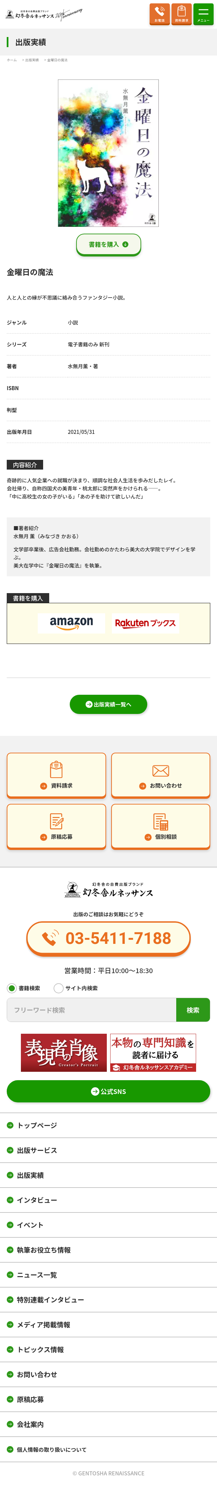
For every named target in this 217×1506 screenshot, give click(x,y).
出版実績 (30, 1175)
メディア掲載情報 (43, 1324)
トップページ (37, 1125)
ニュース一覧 (37, 1274)
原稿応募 (30, 1399)
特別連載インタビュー (50, 1299)
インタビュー (37, 1200)
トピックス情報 (40, 1349)
